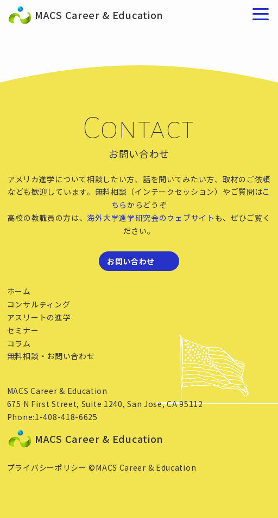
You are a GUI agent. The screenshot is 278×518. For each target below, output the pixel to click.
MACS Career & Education (40, 15)
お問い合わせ (131, 261)
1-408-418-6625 (66, 416)
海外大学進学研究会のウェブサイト (150, 217)
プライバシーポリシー (47, 467)
